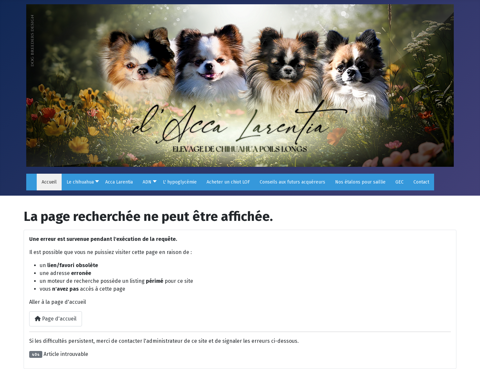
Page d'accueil (55, 319)
